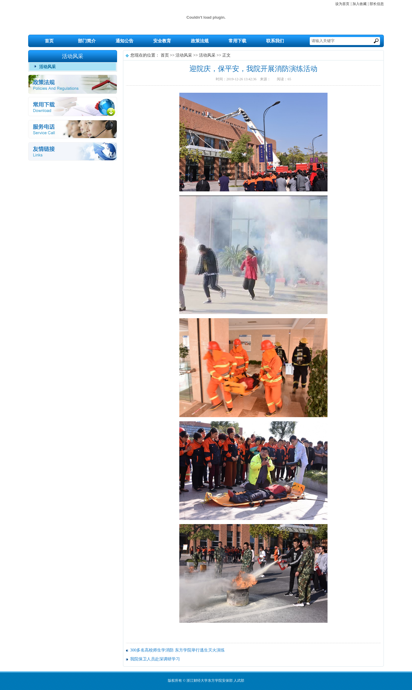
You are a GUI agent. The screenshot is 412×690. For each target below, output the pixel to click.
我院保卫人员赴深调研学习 (155, 659)
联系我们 (275, 41)
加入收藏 (359, 4)
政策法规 (200, 41)
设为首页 (342, 4)
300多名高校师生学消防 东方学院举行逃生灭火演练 (177, 650)
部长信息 (377, 4)
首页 (49, 41)
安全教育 (162, 41)
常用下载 (237, 41)
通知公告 (124, 41)
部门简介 (87, 41)
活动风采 (47, 67)
